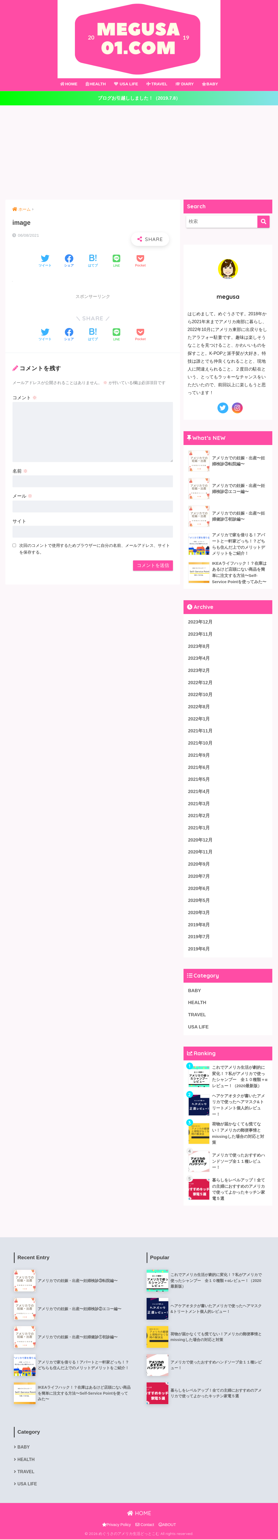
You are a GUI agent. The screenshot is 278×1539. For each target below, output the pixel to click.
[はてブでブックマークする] (93, 261)
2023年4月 (199, 658)
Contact (144, 1524)
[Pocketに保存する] (140, 261)
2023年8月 (199, 646)
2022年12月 (200, 682)
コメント (24, 397)
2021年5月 (199, 779)
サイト (19, 521)
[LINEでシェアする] (116, 261)
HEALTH (96, 84)
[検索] (263, 222)
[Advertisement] (139, 152)
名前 (20, 471)
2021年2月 (199, 815)
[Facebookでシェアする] (69, 261)
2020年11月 (200, 852)
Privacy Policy (116, 1524)
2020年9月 (199, 864)
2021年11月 (200, 730)
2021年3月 (199, 803)
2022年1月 (199, 719)
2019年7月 (199, 936)
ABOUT (167, 1524)
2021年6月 (199, 767)
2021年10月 (200, 743)
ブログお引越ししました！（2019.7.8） (139, 98)
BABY (210, 84)
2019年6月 (199, 949)
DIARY (184, 84)
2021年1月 (199, 827)
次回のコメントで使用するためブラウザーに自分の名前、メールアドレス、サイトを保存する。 (94, 548)
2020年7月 (199, 876)
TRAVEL (157, 84)
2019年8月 (199, 924)
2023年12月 (200, 622)
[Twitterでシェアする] (45, 261)
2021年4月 (199, 791)
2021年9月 (199, 755)
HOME (68, 84)
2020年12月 (200, 840)
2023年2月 (199, 670)
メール (22, 496)
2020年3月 (199, 912)
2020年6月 (199, 888)
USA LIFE (126, 84)
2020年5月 (199, 900)
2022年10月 (200, 694)
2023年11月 (200, 634)
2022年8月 (199, 706)
